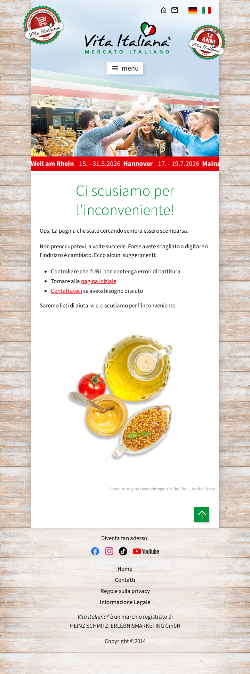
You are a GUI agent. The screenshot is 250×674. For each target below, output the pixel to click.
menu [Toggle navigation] (124, 68)
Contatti (125, 580)
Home (125, 569)
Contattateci (66, 291)
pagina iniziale (98, 281)
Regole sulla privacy (125, 591)
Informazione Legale (125, 602)
